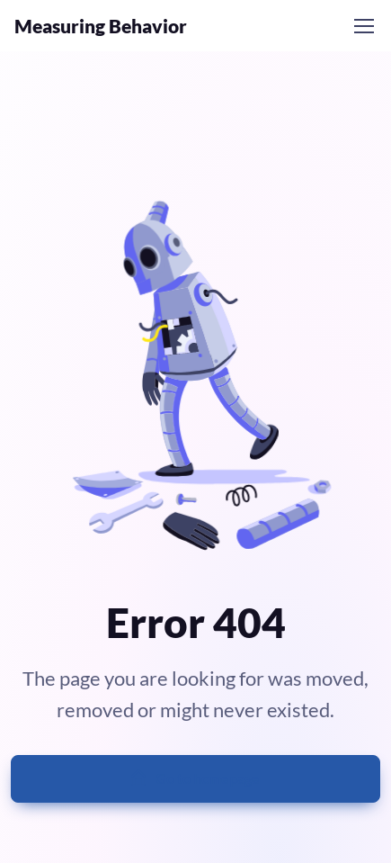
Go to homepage (194, 778)
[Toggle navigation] (363, 26)
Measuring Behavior (100, 25)
